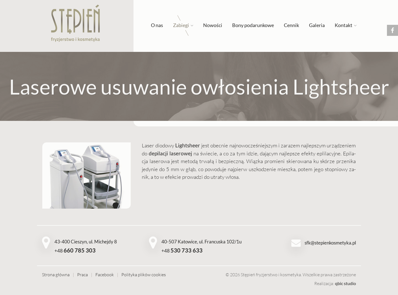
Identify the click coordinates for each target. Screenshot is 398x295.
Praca (82, 274)
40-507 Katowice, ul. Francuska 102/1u (201, 241)
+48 (75, 251)
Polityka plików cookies (143, 274)
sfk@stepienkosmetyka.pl (330, 243)
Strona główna (56, 274)
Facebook (104, 274)
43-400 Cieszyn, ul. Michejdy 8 (85, 241)
